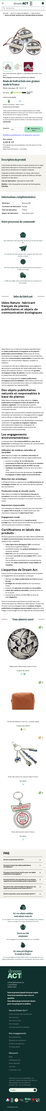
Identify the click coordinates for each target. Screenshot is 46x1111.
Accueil (5, 13)
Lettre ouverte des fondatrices (20, 1014)
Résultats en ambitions (17, 1040)
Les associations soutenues (19, 1027)
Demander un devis (33, 129)
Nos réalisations (15, 1037)
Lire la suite (7, 121)
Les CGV (12, 1067)
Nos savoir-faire (15, 1021)
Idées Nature (11, 88)
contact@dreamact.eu (15, 982)
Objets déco (35, 13)
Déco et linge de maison (20, 13)
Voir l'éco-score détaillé (9, 97)
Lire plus (4, 186)
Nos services (13, 1017)
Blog (10, 1057)
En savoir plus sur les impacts (11, 107)
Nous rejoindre (14, 1063)
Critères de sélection (16, 1044)
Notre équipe (14, 1024)
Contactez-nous (15, 1070)
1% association (14, 1047)
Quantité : (6, 129)
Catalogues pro (14, 1060)
